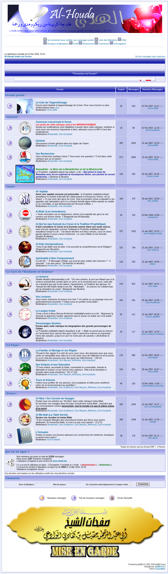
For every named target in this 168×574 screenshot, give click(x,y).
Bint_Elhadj (153, 201)
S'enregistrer (120, 43)
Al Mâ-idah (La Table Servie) (52, 414)
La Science (42, 276)
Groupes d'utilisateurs (58, 43)
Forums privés (15, 95)
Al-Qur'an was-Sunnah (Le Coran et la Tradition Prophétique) (71, 224)
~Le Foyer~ (12, 345)
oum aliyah (153, 357)
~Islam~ (10, 186)
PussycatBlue (160, 569)
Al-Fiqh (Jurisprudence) (49, 244)
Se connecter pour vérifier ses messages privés (70, 40)
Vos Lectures (43, 296)
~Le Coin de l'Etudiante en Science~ (29, 271)
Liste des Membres (108, 40)
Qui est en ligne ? (17, 451)
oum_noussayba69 (153, 407)
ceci (57, 107)
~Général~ (12, 117)
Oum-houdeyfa (65, 134)
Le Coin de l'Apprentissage (51, 102)
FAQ (124, 40)
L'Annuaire (42, 432)
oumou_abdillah (153, 317)
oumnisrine (153, 217)
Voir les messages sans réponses (150, 56)
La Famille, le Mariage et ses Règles (56, 350)
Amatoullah (52, 134)
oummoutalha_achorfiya (153, 386)
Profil (75, 43)
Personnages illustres (48, 323)
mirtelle (153, 422)
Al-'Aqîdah (42, 191)
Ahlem (153, 264)
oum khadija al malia (153, 233)
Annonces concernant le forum (53, 122)
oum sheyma (153, 250)
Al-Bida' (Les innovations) (51, 211)
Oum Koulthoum (153, 130)
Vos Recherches (45, 153)
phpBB (139, 564)
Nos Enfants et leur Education (53, 364)
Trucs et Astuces (45, 380)
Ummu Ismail (153, 176)
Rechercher (88, 43)
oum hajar (152, 286)
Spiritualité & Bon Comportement (55, 258)
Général (40, 140)
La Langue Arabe (45, 310)
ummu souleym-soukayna (152, 334)
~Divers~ (11, 393)
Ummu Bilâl (52, 110)
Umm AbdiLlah (60, 461)
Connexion (104, 43)
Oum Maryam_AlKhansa (70, 360)
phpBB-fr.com (160, 567)
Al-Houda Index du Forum (18, 56)
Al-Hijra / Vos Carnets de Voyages (55, 398)
